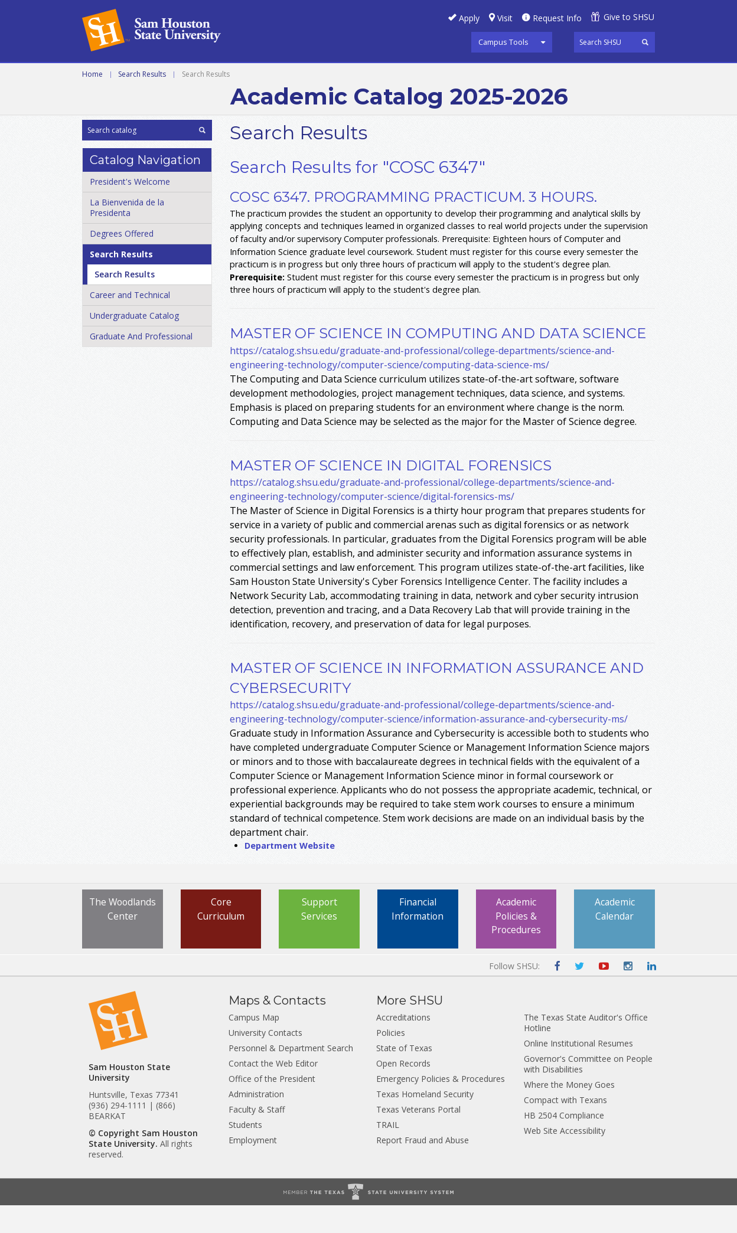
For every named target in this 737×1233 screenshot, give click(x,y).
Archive (469, 76)
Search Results (142, 102)
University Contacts (265, 1060)
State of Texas (404, 1075)
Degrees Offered (122, 261)
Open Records (403, 1091)
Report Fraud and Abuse (422, 1167)
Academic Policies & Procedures (516, 944)
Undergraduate (244, 76)
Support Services (319, 937)
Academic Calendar (614, 937)
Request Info (557, 18)
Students (245, 1152)
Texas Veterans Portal (418, 1137)
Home (92, 102)
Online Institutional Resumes (578, 1071)
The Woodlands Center (122, 944)
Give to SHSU (629, 16)
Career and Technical (135, 76)
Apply (469, 18)
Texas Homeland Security (425, 1121)
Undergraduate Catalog (134, 343)
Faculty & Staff (257, 1137)
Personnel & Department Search (291, 1075)
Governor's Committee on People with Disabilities (588, 1092)
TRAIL (387, 1152)
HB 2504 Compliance (564, 1143)
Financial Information (418, 937)
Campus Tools (503, 42)
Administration (256, 1121)
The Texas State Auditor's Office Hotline (586, 1050)
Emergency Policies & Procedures (440, 1106)
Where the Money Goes (569, 1112)
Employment (253, 1167)
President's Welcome (130, 209)
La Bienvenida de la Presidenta (127, 235)
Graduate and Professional (367, 76)
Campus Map (254, 1045)
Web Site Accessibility (564, 1158)
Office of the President (272, 1106)
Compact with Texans (565, 1127)
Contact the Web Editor (273, 1091)
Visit (505, 18)
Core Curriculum (221, 937)
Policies (390, 1060)
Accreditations (403, 1045)
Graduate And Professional (141, 363)
